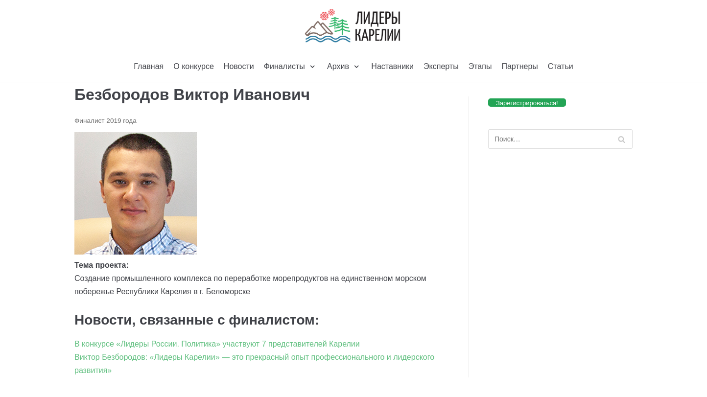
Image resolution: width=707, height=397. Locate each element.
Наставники (392, 66)
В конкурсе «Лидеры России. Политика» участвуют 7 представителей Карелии (217, 344)
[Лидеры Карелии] (353, 26)
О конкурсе (193, 66)
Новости (239, 66)
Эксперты (441, 66)
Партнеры (519, 66)
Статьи (560, 66)
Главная (149, 66)
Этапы (480, 66)
